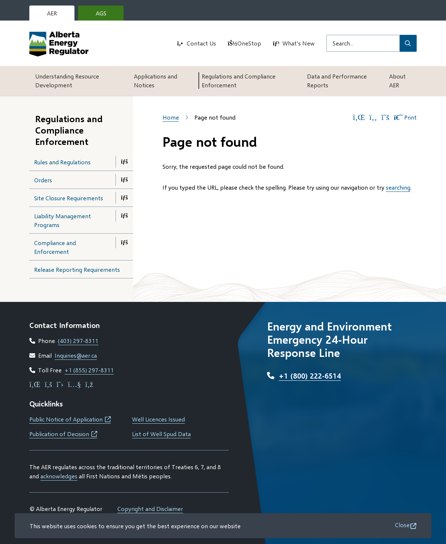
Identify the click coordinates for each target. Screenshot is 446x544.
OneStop (249, 43)
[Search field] (363, 43)
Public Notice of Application (70, 419)
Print (405, 117)
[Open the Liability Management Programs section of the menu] (124, 215)
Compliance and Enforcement (55, 247)
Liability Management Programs (62, 220)
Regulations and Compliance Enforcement (238, 80)
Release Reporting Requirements (77, 269)
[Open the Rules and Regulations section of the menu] (124, 161)
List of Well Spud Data (161, 433)
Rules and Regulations (62, 161)
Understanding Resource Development (67, 80)
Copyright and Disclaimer (150, 508)
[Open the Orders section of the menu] (124, 179)
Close (402, 524)
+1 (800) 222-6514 (310, 375)
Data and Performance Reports (337, 80)
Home (170, 117)
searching (398, 187)
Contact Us (201, 43)
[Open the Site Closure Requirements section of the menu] (124, 197)
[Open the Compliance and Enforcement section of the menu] (124, 242)
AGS (107, 15)
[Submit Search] (408, 43)
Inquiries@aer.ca (76, 355)
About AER (397, 80)
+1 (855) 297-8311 (89, 369)
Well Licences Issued (158, 419)
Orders (43, 179)
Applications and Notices (155, 80)
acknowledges (58, 475)
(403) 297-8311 (78, 340)
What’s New (298, 43)
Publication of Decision (63, 433)
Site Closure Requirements (68, 197)
